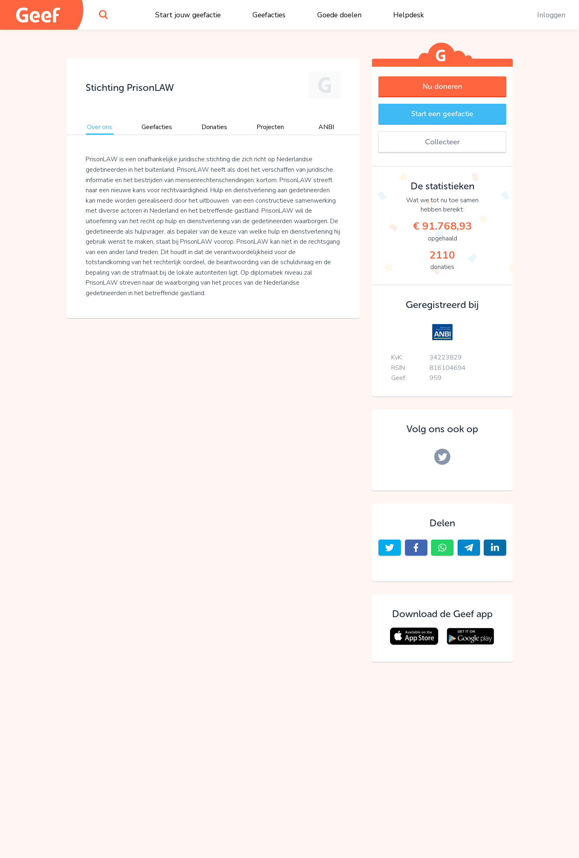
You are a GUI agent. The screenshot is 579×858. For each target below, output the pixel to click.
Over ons (99, 127)
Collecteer (442, 142)
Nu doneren (442, 86)
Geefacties (269, 15)
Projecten (270, 127)
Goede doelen (339, 15)
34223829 (445, 357)
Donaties (214, 127)
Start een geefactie (442, 113)
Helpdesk (408, 15)
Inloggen (551, 15)
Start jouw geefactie (188, 15)
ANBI (326, 127)
